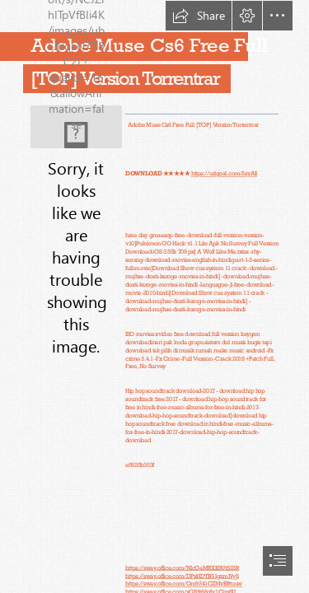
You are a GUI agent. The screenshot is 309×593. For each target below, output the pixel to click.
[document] (154, 296)
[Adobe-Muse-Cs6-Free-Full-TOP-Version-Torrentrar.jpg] (76, 127)
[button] (199, 15)
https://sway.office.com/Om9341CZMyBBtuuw (183, 583)
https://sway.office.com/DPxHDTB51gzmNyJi (181, 575)
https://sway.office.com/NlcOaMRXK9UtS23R (182, 567)
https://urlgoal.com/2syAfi (224, 173)
